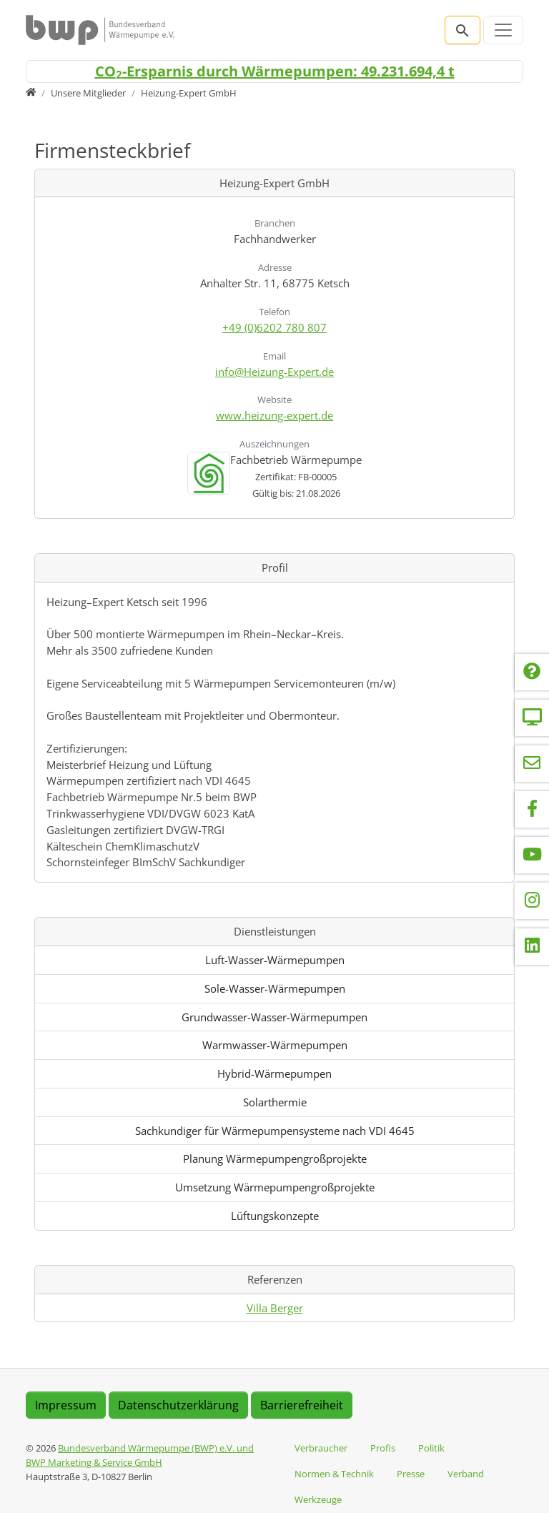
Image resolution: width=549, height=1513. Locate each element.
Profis (382, 1448)
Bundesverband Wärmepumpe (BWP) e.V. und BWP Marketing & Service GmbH (140, 1455)
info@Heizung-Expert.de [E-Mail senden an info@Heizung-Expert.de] (274, 371)
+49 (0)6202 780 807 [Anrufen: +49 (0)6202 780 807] (274, 327)
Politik (431, 1448)
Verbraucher (321, 1448)
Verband (465, 1473)
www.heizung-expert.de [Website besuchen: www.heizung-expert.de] (274, 415)
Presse (411, 1473)
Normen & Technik (334, 1473)
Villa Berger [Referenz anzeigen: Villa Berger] (275, 1308)
